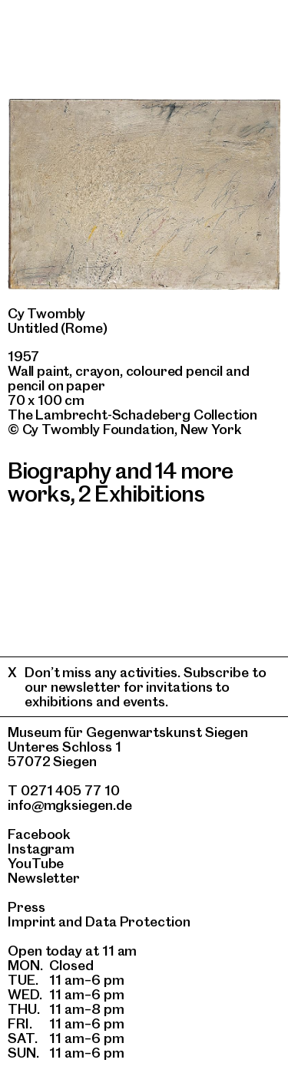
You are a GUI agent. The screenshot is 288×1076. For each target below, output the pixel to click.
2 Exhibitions (141, 493)
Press (26, 907)
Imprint (31, 921)
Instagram (41, 849)
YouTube (36, 863)
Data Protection (137, 921)
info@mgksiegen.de (70, 805)
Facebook (39, 834)
